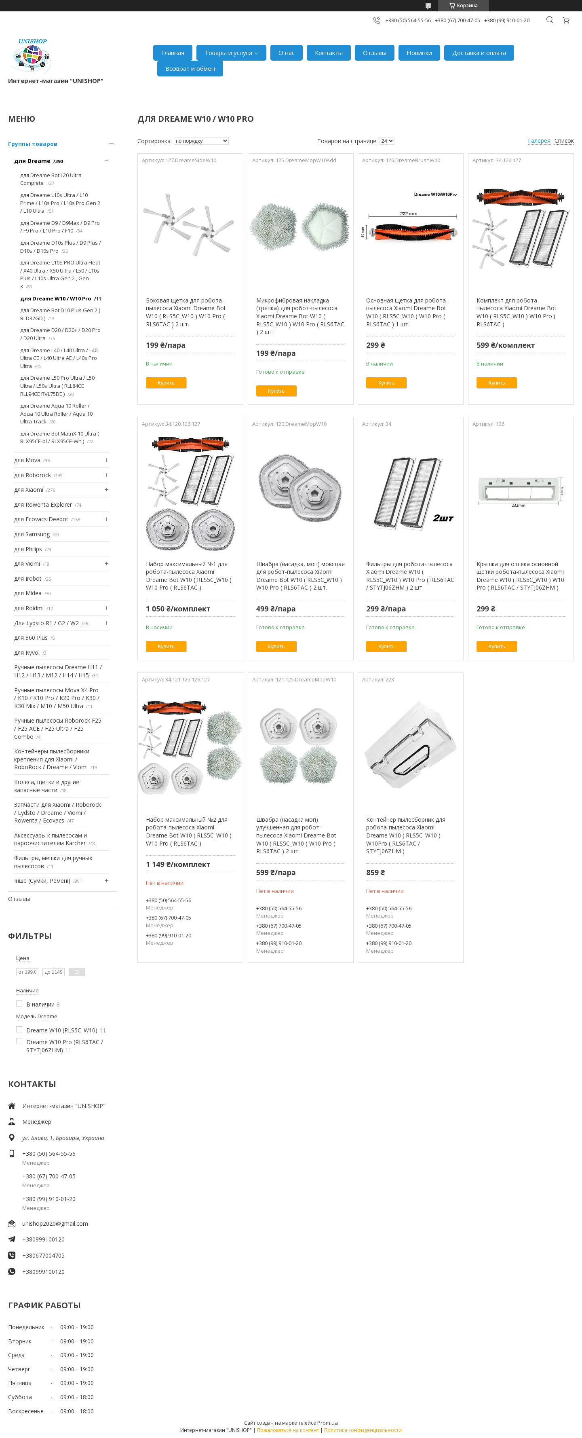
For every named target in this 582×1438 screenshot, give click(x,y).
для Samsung (32, 534)
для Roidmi (29, 608)
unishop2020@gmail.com (55, 1223)
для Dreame (32, 161)
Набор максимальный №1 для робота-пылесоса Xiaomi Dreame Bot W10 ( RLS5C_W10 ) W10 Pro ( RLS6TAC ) (189, 576)
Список (564, 140)
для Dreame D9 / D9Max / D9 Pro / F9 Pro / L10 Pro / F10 (60, 227)
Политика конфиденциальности (363, 1430)
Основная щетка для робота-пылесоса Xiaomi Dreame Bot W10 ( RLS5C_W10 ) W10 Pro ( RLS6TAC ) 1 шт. (407, 312)
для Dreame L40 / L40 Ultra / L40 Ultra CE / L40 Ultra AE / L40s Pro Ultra (58, 358)
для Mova (27, 460)
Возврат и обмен (190, 68)
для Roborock (32, 475)
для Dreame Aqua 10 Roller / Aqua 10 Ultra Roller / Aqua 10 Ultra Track (56, 413)
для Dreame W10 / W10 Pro (55, 298)
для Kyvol (27, 652)
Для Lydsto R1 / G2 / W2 (46, 623)
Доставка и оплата (479, 53)
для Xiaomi (28, 489)
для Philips (28, 549)
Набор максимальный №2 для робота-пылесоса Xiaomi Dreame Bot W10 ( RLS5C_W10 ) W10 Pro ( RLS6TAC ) (189, 831)
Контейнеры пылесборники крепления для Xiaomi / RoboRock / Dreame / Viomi (51, 759)
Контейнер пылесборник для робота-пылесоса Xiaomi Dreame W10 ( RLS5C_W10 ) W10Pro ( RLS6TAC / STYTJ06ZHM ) (405, 835)
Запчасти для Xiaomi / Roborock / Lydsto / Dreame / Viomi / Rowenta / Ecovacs (57, 812)
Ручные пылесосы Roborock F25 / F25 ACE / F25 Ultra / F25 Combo (57, 728)
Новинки (419, 53)
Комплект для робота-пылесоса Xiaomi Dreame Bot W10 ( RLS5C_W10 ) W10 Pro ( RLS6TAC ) (517, 312)
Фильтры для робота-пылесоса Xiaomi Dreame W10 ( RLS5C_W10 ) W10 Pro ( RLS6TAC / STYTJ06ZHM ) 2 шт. (410, 576)
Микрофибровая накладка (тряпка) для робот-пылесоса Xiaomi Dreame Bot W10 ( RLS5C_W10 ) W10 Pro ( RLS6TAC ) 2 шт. (300, 316)
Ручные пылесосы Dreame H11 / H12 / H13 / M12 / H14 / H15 (58, 671)
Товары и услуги (228, 53)
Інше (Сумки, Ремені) (42, 880)
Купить (166, 383)
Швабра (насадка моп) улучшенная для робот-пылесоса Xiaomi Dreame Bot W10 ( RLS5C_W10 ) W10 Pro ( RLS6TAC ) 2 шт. (296, 835)
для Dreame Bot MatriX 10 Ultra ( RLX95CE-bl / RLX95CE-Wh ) (59, 437)
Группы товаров (32, 144)
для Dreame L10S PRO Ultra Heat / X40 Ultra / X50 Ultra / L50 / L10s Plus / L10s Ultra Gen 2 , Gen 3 (60, 274)
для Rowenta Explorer (43, 504)
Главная (172, 53)
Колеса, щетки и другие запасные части (46, 786)
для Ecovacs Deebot (41, 519)
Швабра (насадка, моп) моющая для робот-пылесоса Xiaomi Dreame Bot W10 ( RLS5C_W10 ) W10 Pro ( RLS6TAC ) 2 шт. (300, 576)
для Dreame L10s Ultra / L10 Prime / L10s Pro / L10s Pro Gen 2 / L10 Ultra (60, 202)
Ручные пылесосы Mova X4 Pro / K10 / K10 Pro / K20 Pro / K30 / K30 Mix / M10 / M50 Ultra (56, 698)
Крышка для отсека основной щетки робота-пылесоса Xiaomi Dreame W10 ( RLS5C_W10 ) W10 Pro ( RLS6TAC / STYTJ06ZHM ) (520, 576)
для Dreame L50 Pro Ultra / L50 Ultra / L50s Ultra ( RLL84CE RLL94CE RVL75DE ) (57, 385)
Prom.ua (327, 1422)
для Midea (28, 593)
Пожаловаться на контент (288, 1430)
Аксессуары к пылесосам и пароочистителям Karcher (50, 839)
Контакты (329, 53)
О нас (286, 53)
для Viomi (27, 563)
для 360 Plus (31, 637)
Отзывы (374, 53)
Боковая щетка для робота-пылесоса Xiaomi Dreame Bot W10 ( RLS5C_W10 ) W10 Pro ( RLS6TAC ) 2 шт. (186, 312)
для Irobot (28, 578)
